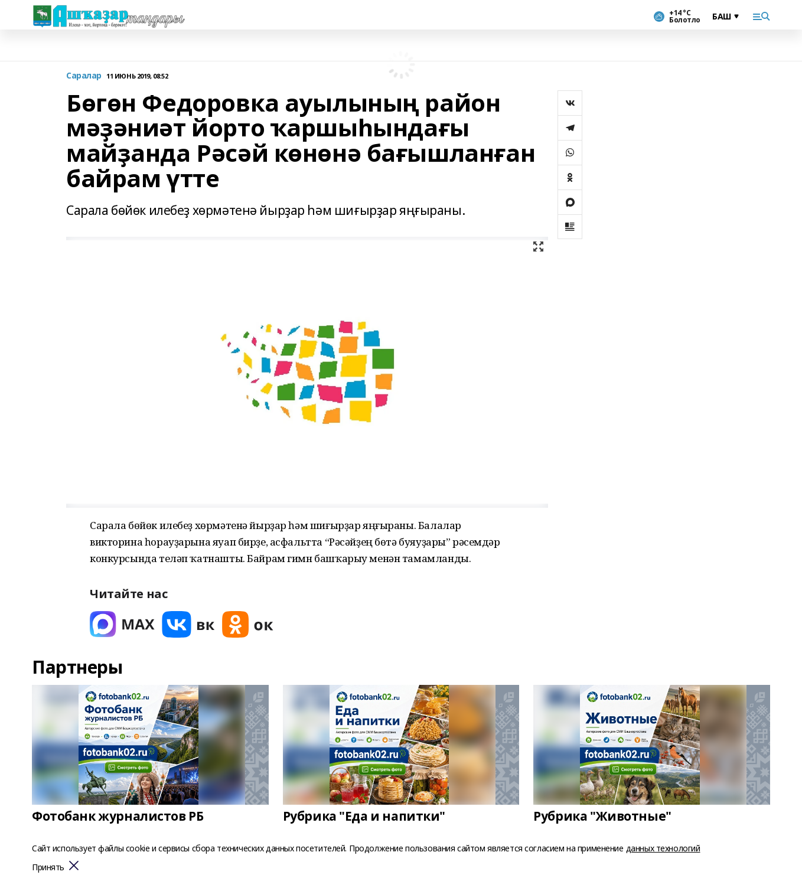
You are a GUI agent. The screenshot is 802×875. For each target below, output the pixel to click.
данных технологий (663, 848)
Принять (48, 868)
